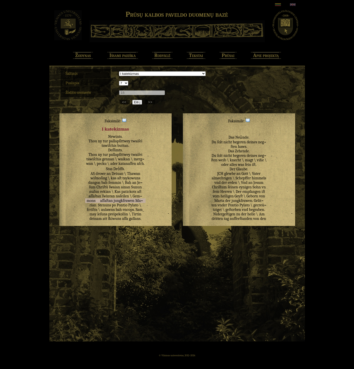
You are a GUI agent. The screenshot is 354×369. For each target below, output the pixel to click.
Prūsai (228, 55)
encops (128, 209)
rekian (105, 191)
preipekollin (118, 214)
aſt (119, 178)
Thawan (133, 173)
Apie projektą (266, 55)
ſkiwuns (114, 218)
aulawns (108, 209)
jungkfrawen (123, 200)
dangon (94, 182)
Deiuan (117, 173)
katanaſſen (127, 163)
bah (104, 182)
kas (113, 178)
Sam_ (140, 209)
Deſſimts (115, 150)
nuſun (94, 191)
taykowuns (131, 178)
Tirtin (136, 214)
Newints (115, 136)
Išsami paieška (122, 55)
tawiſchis (109, 145)
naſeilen (122, 196)
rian (92, 205)
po (114, 205)
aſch (140, 163)
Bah (128, 182)
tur (105, 141)
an (108, 173)
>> (150, 102)
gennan (108, 159)
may (92, 214)
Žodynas (83, 55)
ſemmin (114, 182)
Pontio (122, 205)
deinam (95, 218)
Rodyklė (162, 55)
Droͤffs (118, 169)
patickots (128, 191)
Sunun (136, 187)
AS (92, 173)
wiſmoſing (98, 178)
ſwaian (114, 187)
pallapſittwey (120, 141)
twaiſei (136, 141)
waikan (124, 159)
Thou (92, 141)
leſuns (102, 214)
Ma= (139, 200)
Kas (117, 191)
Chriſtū (102, 187)
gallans (135, 218)
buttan (122, 145)
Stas (109, 169)
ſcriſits (92, 209)
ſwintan (108, 196)
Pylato (133, 205)
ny (100, 141)
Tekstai (196, 55)
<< (124, 102)
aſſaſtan (95, 196)
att (105, 218)
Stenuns (104, 205)
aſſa (125, 218)
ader (113, 163)
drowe (101, 173)
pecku (101, 163)
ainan (125, 187)
